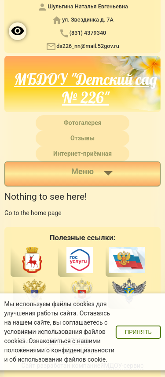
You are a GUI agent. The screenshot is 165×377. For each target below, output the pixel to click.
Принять (138, 332)
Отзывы (82, 138)
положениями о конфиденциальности (59, 350)
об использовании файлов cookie (57, 359)
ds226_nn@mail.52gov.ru (87, 46)
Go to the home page (33, 212)
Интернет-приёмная (82, 153)
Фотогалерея (82, 122)
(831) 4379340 (88, 32)
